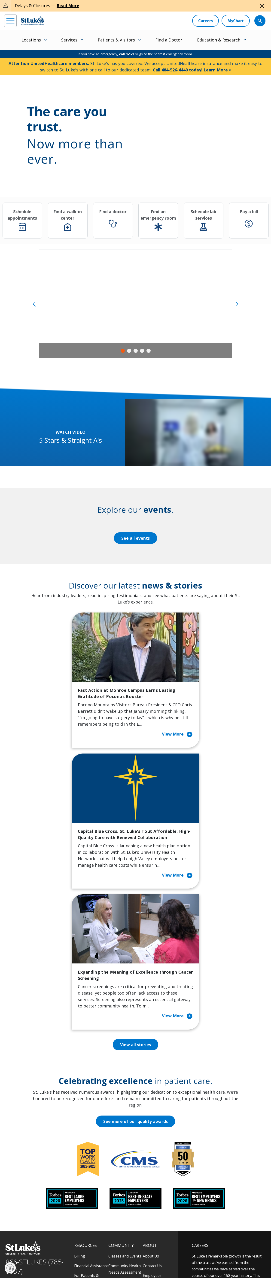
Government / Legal (18, 1264)
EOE (8, 1259)
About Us (151, 1134)
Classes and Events (124, 1134)
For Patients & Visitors (86, 1157)
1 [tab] (123, 351)
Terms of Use (91, 1259)
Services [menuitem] (69, 40)
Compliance (148, 1259)
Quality (149, 1192)
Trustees (150, 1202)
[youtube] (72, 1238)
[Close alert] (262, 6)
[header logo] (32, 20)
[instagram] (21, 1238)
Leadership (152, 1173)
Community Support (118, 1163)
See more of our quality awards (135, 1000)
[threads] (46, 1239)
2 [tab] (129, 351)
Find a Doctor (168, 40)
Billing (79, 1134)
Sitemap (40, 1264)
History (149, 1163)
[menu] (10, 21)
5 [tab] (148, 351)
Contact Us (152, 1144)
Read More (68, 5)
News (147, 1183)
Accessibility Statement (43, 1259)
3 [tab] (136, 351)
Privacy (19, 1259)
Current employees (219, 1238)
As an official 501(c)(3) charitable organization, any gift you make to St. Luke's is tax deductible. (65, 1249)
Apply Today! (213, 1219)
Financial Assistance (91, 1144)
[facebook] (8, 1238)
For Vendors (84, 1170)
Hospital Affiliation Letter (90, 1183)
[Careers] (205, 20)
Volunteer (117, 1186)
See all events (135, 538)
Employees (152, 1154)
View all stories (135, 923)
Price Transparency (91, 1195)
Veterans (82, 1205)
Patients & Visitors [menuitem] (116, 40)
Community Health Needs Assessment (124, 1147)
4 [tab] (142, 351)
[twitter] (59, 1238)
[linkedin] (34, 1238)
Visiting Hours (86, 1215)
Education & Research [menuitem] (218, 40)
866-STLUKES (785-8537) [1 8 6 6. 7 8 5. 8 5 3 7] (35, 1145)
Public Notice (70, 1259)
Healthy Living (120, 1176)
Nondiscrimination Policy (120, 1259)
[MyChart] (235, 20)
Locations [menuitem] (31, 40)
